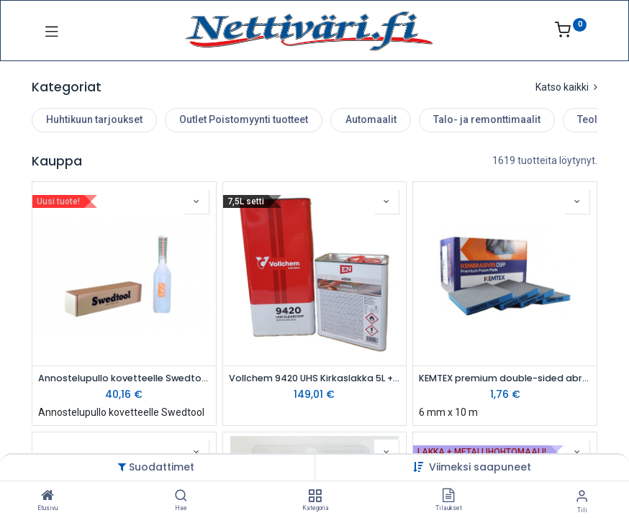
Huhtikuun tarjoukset (94, 119)
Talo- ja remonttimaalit (486, 119)
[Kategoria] (315, 496)
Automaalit (371, 119)
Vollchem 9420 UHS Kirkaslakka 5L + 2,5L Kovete (315, 378)
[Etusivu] (47, 496)
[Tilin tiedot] (582, 496)
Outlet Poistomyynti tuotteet (243, 119)
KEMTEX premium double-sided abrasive (505, 378)
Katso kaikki (566, 87)
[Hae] (181, 496)
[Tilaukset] (448, 496)
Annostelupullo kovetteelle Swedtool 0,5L (124, 378)
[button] (480, 467)
